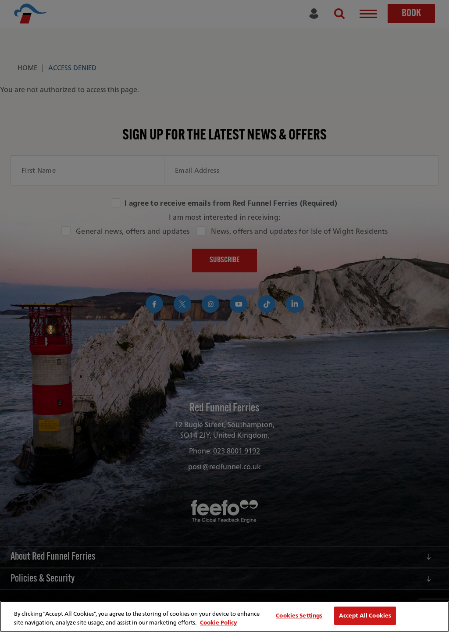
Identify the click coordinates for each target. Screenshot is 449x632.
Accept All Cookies (365, 616)
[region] (224, 616)
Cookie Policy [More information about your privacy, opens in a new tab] (218, 623)
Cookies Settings (299, 616)
